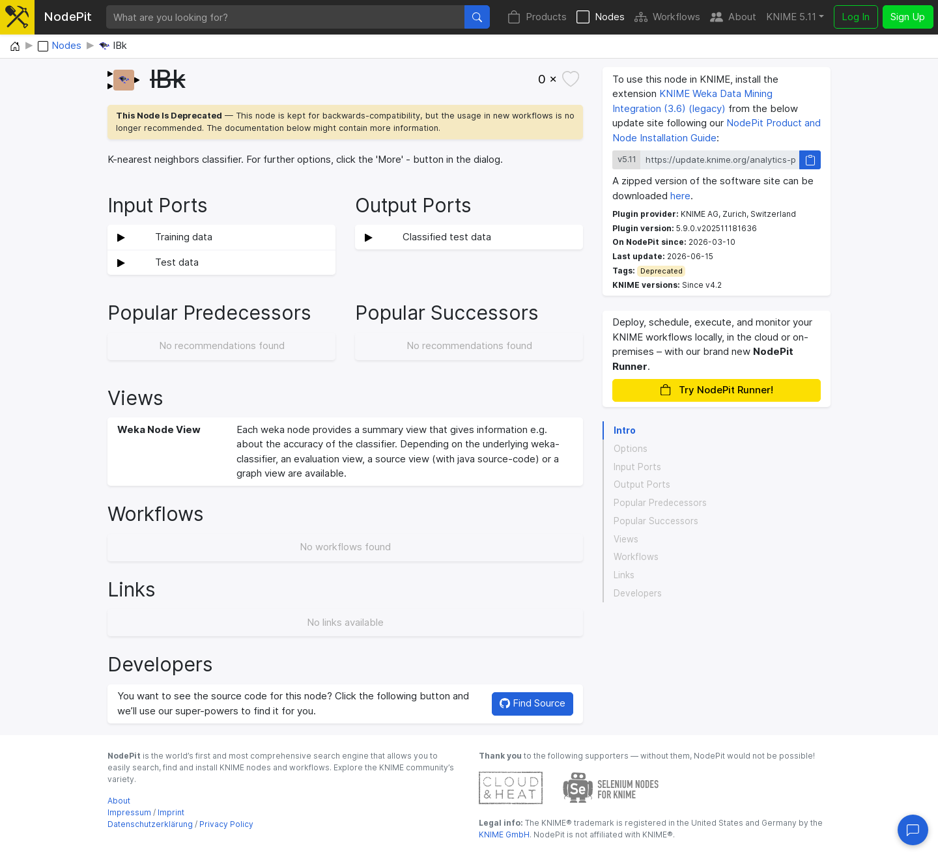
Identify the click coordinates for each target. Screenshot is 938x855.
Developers (638, 593)
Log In (856, 16)
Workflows (667, 17)
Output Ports (642, 484)
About (733, 17)
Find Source (532, 703)
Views (626, 539)
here (680, 195)
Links (624, 575)
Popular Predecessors (660, 503)
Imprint (171, 812)
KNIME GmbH (504, 834)
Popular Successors (656, 521)
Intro (625, 430)
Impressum (129, 812)
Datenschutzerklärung (150, 824)
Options (630, 448)
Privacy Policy (226, 824)
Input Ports (637, 467)
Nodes (600, 17)
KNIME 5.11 (791, 16)
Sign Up (907, 16)
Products (537, 17)
